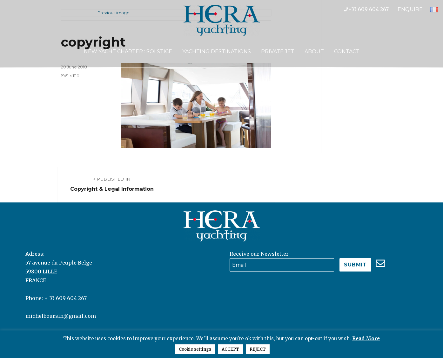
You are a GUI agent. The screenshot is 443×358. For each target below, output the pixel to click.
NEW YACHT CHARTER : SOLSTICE (128, 51)
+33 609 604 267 (371, 9)
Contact (346, 51)
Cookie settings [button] (195, 349)
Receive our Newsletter (259, 254)
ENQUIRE (410, 9)
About (314, 51)
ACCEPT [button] (230, 349)
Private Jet (277, 51)
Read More (366, 339)
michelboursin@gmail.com (60, 316)
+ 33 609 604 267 (65, 298)
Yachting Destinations (216, 51)
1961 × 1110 (70, 75)
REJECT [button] (258, 349)
